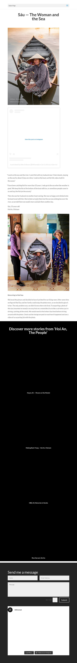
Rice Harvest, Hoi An (38, 558)
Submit (64, 600)
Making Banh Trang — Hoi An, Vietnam (38, 448)
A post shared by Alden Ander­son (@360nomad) (24, 164)
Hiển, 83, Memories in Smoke (38, 503)
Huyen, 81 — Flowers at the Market (38, 393)
